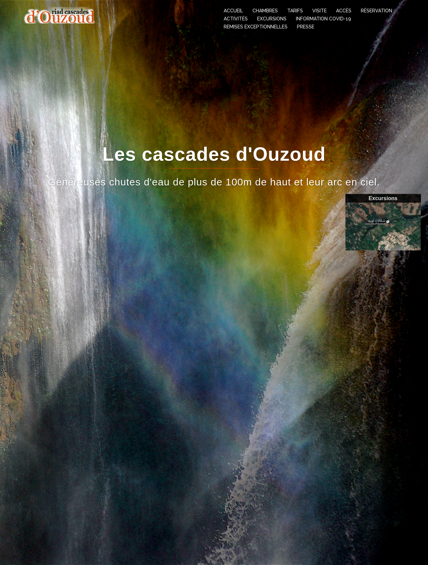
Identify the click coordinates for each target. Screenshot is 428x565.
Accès (343, 10)
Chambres (265, 10)
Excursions (272, 18)
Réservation (376, 10)
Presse (305, 26)
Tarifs (295, 10)
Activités (236, 18)
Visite (319, 10)
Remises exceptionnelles (256, 26)
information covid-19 (323, 18)
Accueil (233, 10)
